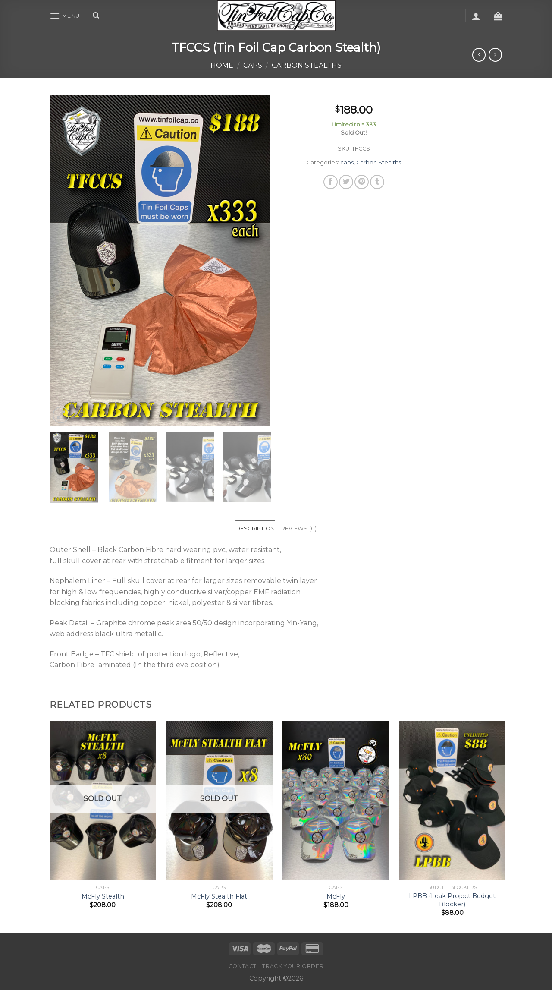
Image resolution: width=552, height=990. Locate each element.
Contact (243, 966)
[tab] (255, 528)
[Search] (96, 15)
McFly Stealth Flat (219, 896)
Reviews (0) (299, 528)
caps (252, 65)
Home (221, 65)
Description (255, 528)
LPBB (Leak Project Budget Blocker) (452, 900)
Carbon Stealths (307, 65)
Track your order (292, 966)
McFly (335, 896)
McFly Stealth (103, 896)
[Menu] (65, 15)
